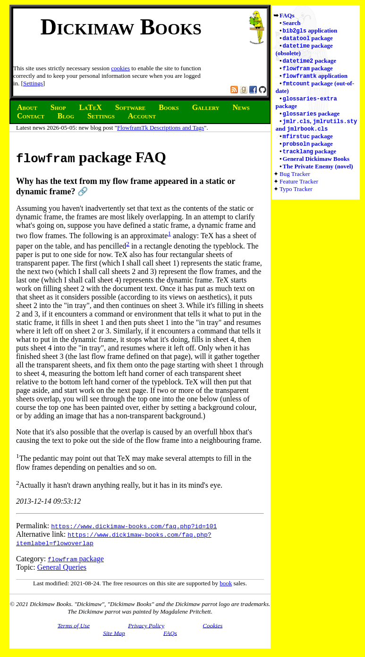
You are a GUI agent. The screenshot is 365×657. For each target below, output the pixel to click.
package (308, 38)
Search (292, 22)
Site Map (114, 632)
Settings (33, 83)
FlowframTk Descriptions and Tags (160, 127)
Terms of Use (74, 625)
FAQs (287, 15)
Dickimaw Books (121, 26)
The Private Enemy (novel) (318, 172)
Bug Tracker (295, 180)
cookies (120, 68)
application (310, 30)
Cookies (212, 625)
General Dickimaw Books (316, 165)
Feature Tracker (299, 187)
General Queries (61, 567)
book (226, 583)
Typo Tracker (296, 195)
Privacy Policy (146, 625)
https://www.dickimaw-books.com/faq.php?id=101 (134, 526)
